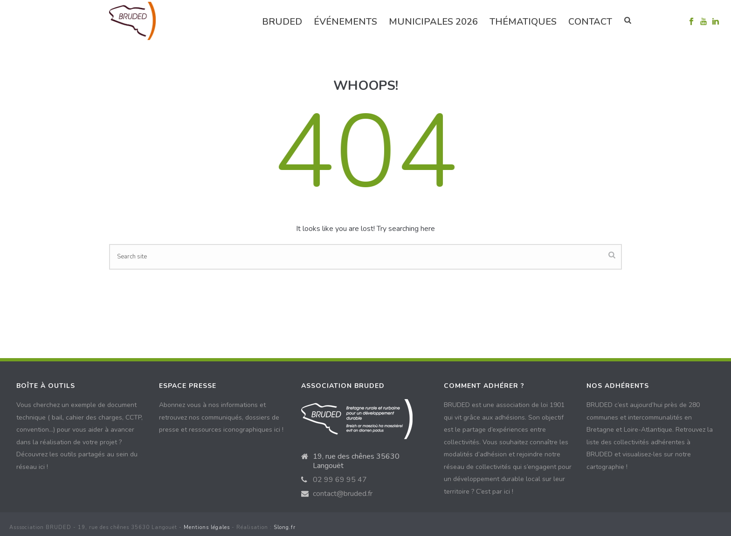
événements (345, 21)
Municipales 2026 (433, 21)
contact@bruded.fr (342, 493)
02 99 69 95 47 (340, 479)
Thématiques (523, 21)
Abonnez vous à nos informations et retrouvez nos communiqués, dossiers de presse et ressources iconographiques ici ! (221, 417)
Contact (590, 21)
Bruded (282, 21)
